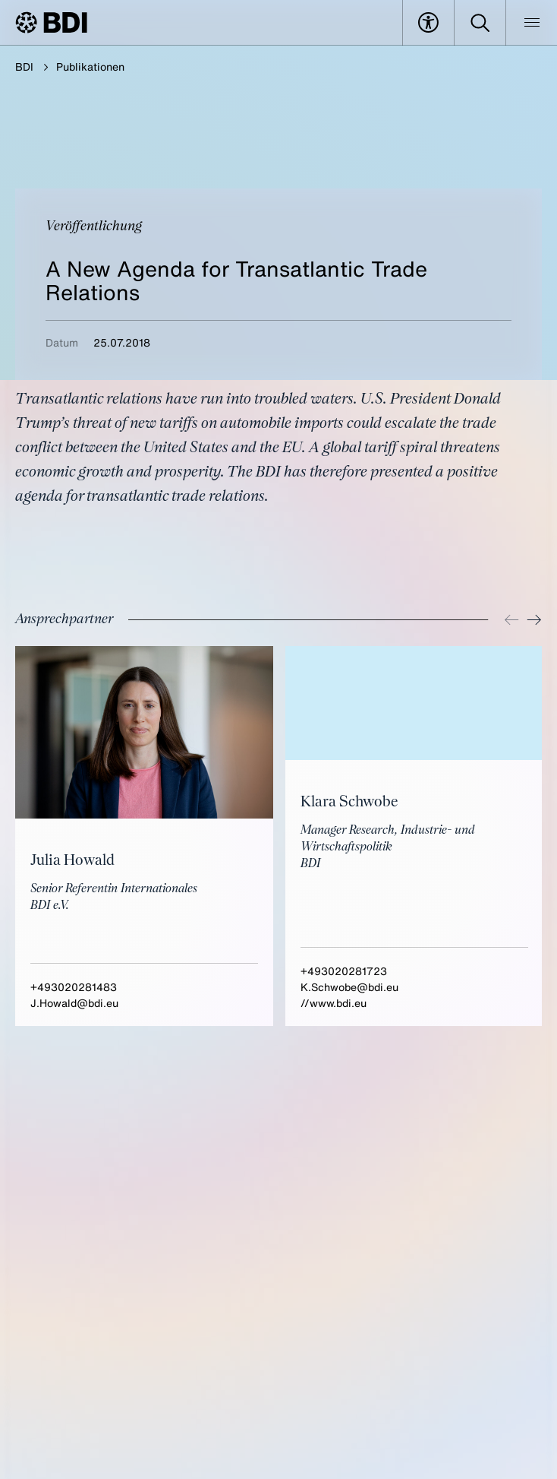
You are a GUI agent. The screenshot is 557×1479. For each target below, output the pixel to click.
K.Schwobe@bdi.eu (349, 987)
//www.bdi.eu (334, 1003)
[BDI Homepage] (51, 22)
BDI (24, 66)
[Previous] (511, 619)
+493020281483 (73, 987)
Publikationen (90, 66)
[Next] (534, 619)
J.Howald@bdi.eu (74, 1003)
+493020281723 (344, 971)
